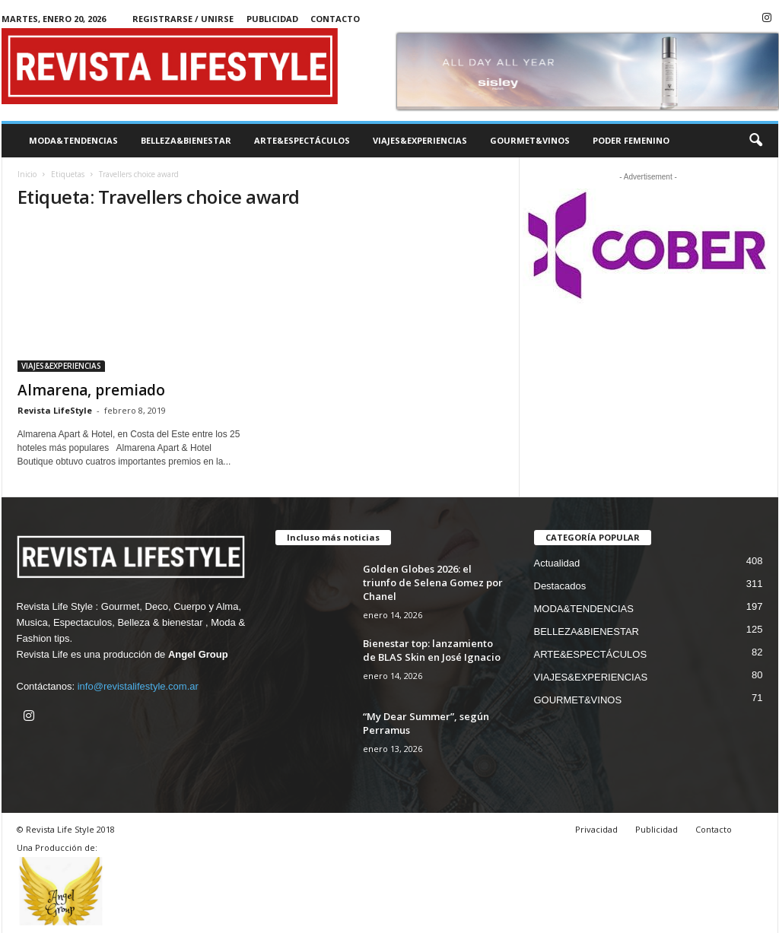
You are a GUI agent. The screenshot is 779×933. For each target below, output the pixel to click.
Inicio (27, 174)
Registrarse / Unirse (183, 18)
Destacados (560, 586)
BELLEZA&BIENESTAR (186, 140)
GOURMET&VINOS (530, 140)
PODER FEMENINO (631, 140)
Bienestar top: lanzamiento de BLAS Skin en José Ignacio (432, 650)
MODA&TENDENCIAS (73, 140)
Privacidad (596, 829)
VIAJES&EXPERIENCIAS (420, 140)
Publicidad (272, 18)
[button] (755, 140)
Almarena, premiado (91, 390)
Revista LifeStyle (54, 410)
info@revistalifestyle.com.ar (138, 686)
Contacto (335, 18)
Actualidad (557, 563)
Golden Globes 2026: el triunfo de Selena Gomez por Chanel (433, 582)
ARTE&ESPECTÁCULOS (302, 140)
